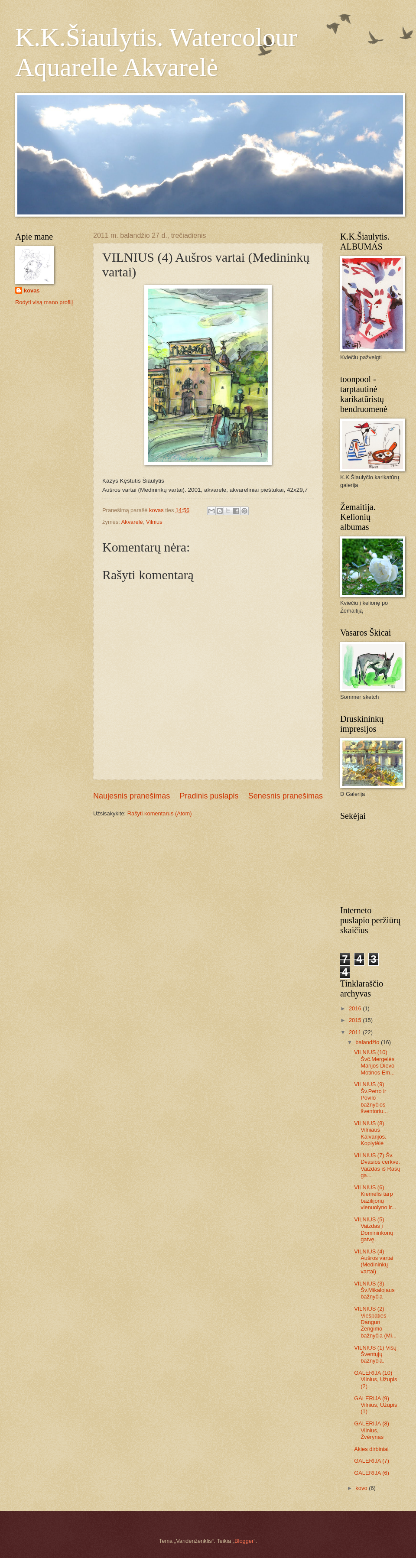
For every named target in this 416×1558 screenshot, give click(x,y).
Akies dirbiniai (371, 1449)
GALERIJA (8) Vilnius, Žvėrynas (371, 1430)
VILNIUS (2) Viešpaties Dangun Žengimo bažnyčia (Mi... (375, 1322)
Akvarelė (132, 522)
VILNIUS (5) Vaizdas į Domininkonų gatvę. (373, 1229)
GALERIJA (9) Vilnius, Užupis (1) (375, 1405)
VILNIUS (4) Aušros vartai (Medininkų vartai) (373, 1261)
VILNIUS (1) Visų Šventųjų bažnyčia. (375, 1354)
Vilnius (154, 522)
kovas (32, 290)
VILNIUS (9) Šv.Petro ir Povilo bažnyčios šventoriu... (371, 1097)
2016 (356, 1008)
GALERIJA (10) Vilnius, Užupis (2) (375, 1379)
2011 (356, 1032)
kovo (362, 1488)
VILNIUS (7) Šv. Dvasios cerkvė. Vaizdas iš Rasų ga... (377, 1165)
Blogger (244, 1541)
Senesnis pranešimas (285, 796)
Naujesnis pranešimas (131, 796)
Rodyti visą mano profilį (44, 302)
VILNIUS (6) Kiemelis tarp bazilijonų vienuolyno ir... (375, 1197)
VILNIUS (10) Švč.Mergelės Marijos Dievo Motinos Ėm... (374, 1062)
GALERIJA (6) (371, 1473)
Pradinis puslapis (208, 796)
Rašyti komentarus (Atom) (159, 813)
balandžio (368, 1042)
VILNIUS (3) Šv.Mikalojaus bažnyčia (374, 1290)
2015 (356, 1020)
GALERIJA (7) (371, 1460)
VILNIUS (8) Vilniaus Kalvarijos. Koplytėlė (370, 1133)
